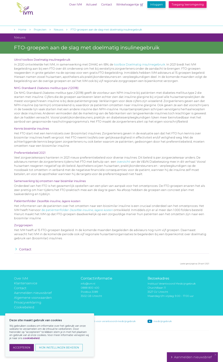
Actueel (91, 4)
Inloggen (156, 4)
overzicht (123, 161)
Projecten (40, 29)
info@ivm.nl (88, 283)
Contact (106, 4)
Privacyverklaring (27, 302)
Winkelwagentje (127, 4)
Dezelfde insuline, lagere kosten (91, 210)
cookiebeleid (31, 338)
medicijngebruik (163, 321)
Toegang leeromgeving (187, 4)
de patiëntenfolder (55, 210)
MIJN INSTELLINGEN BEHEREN (59, 347)
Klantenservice (25, 283)
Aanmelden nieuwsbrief (33, 293)
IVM (37, 10)
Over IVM (75, 4)
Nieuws (58, 29)
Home (22, 29)
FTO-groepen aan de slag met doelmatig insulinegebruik (106, 29)
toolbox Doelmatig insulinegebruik (139, 64)
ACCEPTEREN (21, 347)
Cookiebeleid (24, 307)
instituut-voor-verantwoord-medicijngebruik (111, 321)
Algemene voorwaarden (33, 298)
